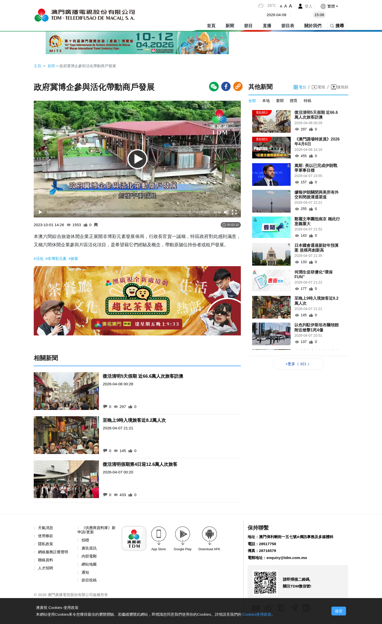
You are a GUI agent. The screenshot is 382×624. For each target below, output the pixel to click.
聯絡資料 (46, 562)
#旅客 (76, 259)
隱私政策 (46, 545)
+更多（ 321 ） (298, 364)
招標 (86, 541)
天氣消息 (46, 529)
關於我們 (312, 25)
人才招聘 (46, 570)
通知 (86, 574)
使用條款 (46, 537)
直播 (267, 25)
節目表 (287, 25)
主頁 (38, 66)
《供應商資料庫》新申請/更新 (96, 531)
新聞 (229, 25)
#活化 (39, 259)
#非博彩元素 (57, 259)
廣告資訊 (90, 550)
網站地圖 (90, 566)
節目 (248, 25)
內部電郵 (90, 558)
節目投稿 (90, 582)
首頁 (211, 25)
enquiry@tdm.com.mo (289, 560)
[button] (329, 6)
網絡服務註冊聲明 (54, 553)
